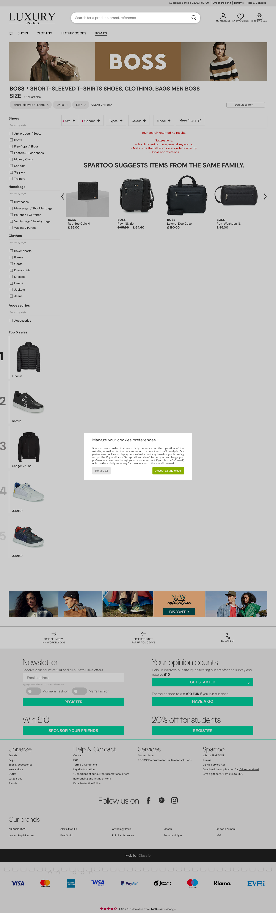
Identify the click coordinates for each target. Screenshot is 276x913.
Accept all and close (168, 470)
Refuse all (101, 470)
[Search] (194, 17)
